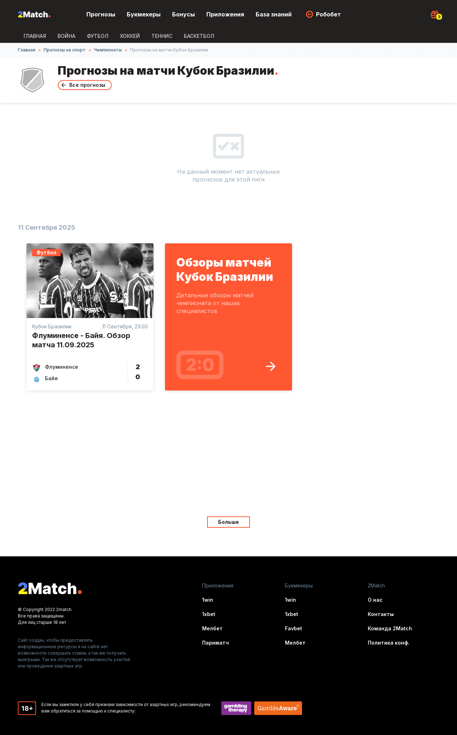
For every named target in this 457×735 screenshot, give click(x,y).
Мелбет (212, 628)
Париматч (215, 643)
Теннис (161, 36)
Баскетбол (199, 36)
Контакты (381, 614)
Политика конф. (389, 643)
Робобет (328, 14)
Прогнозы (100, 14)
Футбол (98, 36)
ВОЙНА (66, 36)
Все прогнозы (87, 85)
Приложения (225, 14)
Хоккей (130, 36)
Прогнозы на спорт (65, 50)
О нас (375, 600)
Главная (35, 36)
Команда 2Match (390, 628)
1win (207, 600)
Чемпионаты (108, 50)
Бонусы (183, 14)
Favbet (293, 628)
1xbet (208, 614)
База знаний (274, 14)
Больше (228, 522)
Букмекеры (144, 14)
